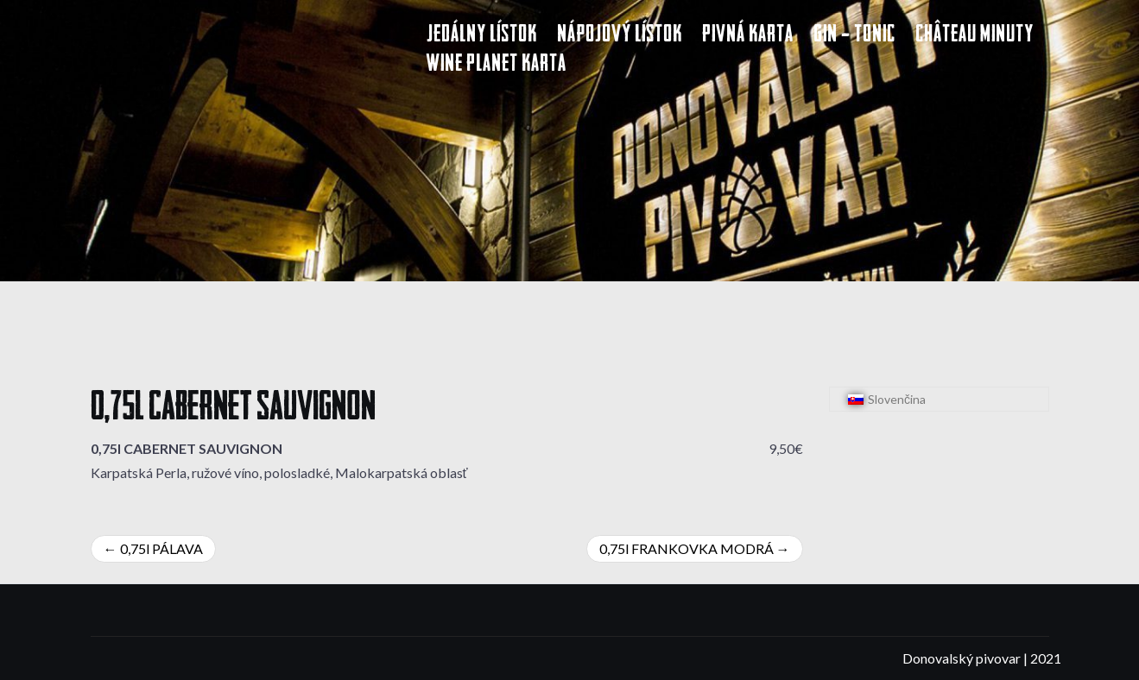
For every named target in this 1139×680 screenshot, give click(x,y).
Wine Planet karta (496, 65)
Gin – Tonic (854, 35)
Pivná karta (748, 35)
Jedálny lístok (482, 35)
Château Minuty (974, 35)
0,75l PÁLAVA (161, 548)
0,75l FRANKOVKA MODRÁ (686, 548)
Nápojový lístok (619, 35)
